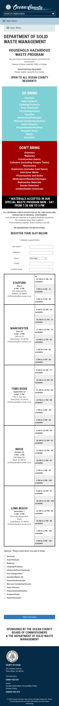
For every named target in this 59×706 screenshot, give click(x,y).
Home (8, 683)
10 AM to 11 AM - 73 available (44, 321)
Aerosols (11, 556)
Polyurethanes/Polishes (17, 591)
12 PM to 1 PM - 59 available (43, 280)
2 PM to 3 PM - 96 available (43, 421)
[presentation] (29, 607)
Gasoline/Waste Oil (15, 577)
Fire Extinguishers (15, 574)
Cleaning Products (15, 567)
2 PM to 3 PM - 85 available (43, 300)
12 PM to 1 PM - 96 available (43, 401)
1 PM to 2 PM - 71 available (43, 290)
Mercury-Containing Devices (19, 584)
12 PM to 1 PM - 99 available (43, 522)
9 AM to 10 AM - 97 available (43, 492)
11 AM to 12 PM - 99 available (44, 512)
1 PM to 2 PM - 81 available (43, 351)
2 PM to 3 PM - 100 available (43, 481)
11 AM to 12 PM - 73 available (44, 331)
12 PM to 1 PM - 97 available (43, 461)
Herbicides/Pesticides (16, 580)
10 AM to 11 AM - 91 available (44, 441)
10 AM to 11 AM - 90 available (44, 381)
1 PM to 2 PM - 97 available (43, 471)
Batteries (11, 563)
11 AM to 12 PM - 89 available (44, 391)
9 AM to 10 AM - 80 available (43, 431)
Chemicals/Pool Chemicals (18, 570)
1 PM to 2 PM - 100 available (43, 532)
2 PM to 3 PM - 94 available (43, 361)
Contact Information (14, 686)
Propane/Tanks (13, 594)
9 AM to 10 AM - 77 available (43, 371)
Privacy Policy (11, 688)
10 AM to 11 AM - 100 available (44, 502)
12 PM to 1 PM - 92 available (43, 341)
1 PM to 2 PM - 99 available (43, 411)
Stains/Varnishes (14, 598)
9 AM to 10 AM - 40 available (43, 311)
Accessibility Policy (29, 686)
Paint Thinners (13, 587)
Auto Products (13, 560)
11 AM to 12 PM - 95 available (44, 451)
